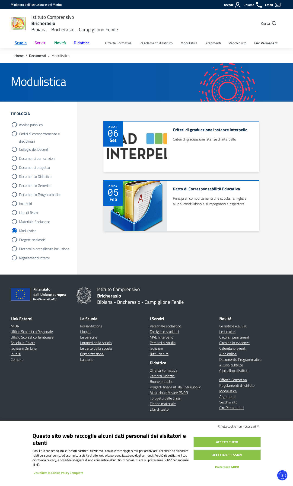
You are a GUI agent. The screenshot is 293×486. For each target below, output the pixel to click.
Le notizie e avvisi (232, 326)
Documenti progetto (34, 167)
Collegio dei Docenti (34, 149)
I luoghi (85, 331)
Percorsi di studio (162, 342)
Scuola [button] (21, 43)
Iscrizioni (156, 348)
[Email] (273, 5)
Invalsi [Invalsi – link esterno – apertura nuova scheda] (16, 354)
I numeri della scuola (96, 342)
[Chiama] (253, 5)
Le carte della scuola (96, 348)
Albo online (228, 354)
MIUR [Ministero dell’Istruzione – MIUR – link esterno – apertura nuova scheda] (15, 326)
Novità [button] (60, 43)
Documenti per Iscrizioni (37, 158)
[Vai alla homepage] (18, 23)
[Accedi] (232, 5)
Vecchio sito (237, 43)
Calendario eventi (232, 348)
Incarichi (25, 203)
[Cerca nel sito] (269, 23)
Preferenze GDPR (227, 466)
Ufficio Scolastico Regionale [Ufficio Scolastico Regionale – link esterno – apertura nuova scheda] (32, 331)
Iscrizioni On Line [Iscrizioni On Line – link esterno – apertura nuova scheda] (24, 348)
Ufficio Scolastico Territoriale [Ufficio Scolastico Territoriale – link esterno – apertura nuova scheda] (32, 337)
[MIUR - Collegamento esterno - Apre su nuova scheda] (36, 4)
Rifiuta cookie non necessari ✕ (238, 426)
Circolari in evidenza (234, 342)
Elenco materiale (163, 403)
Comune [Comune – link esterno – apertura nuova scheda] (17, 359)
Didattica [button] (81, 43)
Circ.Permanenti (266, 43)
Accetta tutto (227, 442)
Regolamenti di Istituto (156, 43)
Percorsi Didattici (162, 376)
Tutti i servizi (159, 354)
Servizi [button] (40, 43)
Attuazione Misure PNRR (169, 392)
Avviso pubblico (31, 125)
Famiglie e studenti (164, 331)
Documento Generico (35, 185)
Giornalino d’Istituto (234, 370)
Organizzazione (92, 354)
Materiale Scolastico (34, 221)
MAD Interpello (161, 337)
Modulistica (189, 43)
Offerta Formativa (118, 43)
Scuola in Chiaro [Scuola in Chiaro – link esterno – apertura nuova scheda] (23, 342)
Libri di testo (159, 409)
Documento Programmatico (40, 194)
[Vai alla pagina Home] (19, 55)
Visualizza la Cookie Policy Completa (58, 472)
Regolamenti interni (34, 258)
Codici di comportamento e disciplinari (39, 134)
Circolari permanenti (234, 337)
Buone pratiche (161, 381)
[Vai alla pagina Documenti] (37, 55)
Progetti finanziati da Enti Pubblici (175, 387)
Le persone (88, 337)
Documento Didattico (35, 176)
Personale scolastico (165, 326)
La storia (86, 359)
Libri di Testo (28, 212)
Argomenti (213, 43)
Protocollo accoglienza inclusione (44, 249)
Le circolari (227, 331)
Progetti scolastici (32, 240)
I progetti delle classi (165, 398)
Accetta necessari (227, 454)
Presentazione (91, 326)
